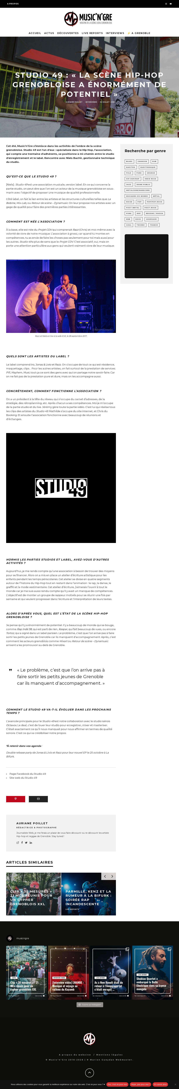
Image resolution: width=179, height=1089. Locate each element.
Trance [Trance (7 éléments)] (154, 225)
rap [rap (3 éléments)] (139, 213)
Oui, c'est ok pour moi (117, 1084)
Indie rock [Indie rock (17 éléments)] (150, 179)
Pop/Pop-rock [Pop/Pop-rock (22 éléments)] (154, 202)
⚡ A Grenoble (138, 33)
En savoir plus (160, 1084)
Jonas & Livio (43, 364)
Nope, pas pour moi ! (140, 1084)
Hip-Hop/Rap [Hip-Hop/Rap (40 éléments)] (132, 179)
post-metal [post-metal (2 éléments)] (132, 207)
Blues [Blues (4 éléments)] (129, 161)
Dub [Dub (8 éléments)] (154, 161)
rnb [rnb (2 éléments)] (128, 219)
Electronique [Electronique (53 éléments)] (148, 167)
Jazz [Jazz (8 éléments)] (128, 184)
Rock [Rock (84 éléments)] (138, 219)
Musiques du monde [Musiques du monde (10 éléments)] (137, 196)
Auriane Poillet (74, 102)
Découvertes (68, 33)
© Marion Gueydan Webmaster (109, 1060)
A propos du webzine (75, 1055)
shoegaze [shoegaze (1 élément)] (151, 219)
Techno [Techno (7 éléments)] (141, 225)
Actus (49, 33)
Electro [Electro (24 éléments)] (130, 167)
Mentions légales (109, 1055)
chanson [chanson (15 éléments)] (142, 161)
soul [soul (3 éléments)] (128, 225)
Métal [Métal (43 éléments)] (156, 196)
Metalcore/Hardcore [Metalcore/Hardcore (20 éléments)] (138, 190)
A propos (13, 4)
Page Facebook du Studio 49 (28, 773)
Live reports (92, 33)
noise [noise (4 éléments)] (129, 202)
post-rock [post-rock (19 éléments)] (150, 207)
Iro (32, 364)
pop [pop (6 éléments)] (140, 202)
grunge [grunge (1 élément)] (151, 173)
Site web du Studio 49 (23, 777)
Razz (58, 364)
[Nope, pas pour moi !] (175, 1084)
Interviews (115, 33)
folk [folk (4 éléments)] (128, 173)
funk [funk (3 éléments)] (139, 173)
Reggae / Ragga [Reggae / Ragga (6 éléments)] (154, 213)
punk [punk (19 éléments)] (129, 213)
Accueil (35, 33)
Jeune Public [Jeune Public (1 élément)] (143, 184)
